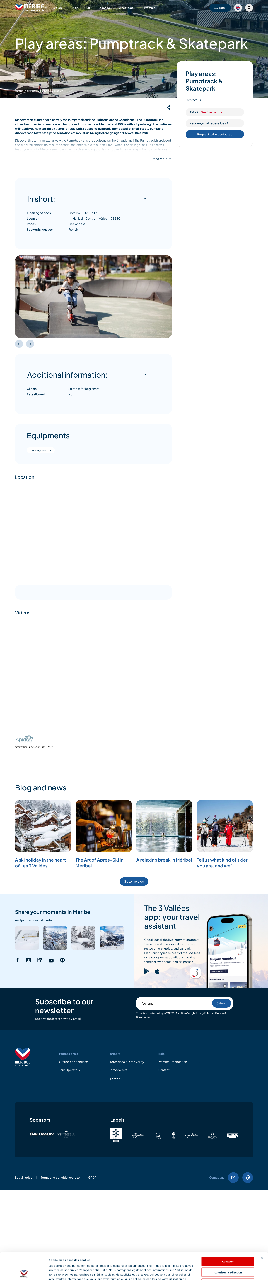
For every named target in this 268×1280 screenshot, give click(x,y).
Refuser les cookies (228, 1256)
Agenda (104, 7)
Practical (150, 7)
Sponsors (115, 1078)
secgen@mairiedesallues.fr (209, 123)
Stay (74, 7)
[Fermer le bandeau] (262, 1231)
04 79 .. (206, 112)
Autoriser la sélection (228, 1245)
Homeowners (117, 1070)
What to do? (127, 7)
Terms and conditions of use (60, 1177)
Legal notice (24, 1177)
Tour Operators (69, 1070)
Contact (164, 1070)
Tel (247, 1177)
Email (233, 1177)
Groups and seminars (73, 1062)
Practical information (172, 1062)
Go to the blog (134, 881)
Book (220, 8)
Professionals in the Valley (126, 1062)
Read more (159, 159)
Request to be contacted (215, 134)
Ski (88, 7)
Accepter (228, 1234)
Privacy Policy (203, 1013)
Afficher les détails (203, 1272)
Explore (57, 7)
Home (18, 90)
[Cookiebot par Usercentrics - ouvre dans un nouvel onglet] (24, 1273)
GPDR (92, 1177)
